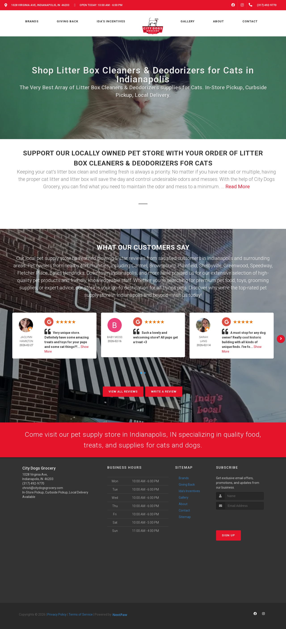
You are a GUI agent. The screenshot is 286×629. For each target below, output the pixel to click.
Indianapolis (220, 258)
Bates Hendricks (67, 273)
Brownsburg (162, 265)
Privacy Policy (57, 614)
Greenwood (235, 265)
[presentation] (240, 518)
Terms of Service (81, 614)
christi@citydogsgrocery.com (42, 488)
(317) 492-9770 (33, 483)
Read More (237, 186)
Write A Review (164, 391)
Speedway (261, 265)
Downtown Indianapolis (111, 273)
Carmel (139, 265)
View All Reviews (123, 391)
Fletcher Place (32, 273)
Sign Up (228, 535)
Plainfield (187, 265)
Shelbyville (210, 265)
